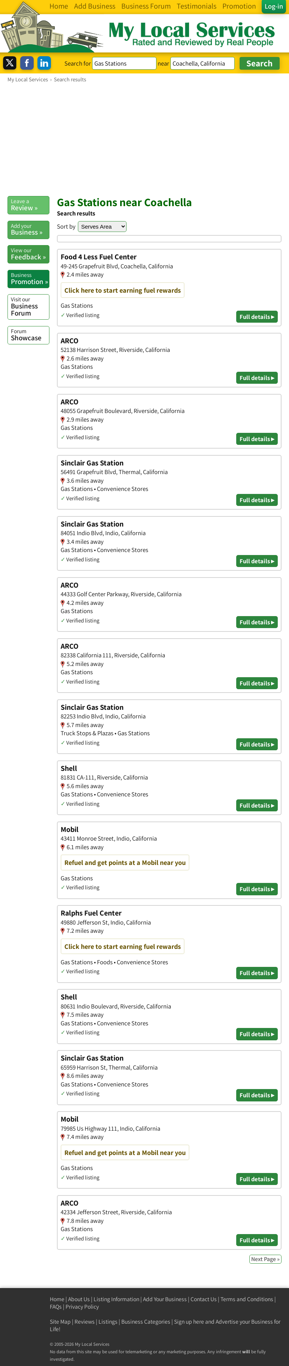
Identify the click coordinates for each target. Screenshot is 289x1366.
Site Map (60, 1321)
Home (57, 1299)
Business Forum (30, 306)
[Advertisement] (144, 139)
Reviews (84, 1321)
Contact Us (204, 1299)
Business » (30, 229)
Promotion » (30, 278)
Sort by (66, 226)
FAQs (56, 1306)
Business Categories (145, 1321)
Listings (108, 1321)
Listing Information (116, 1299)
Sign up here (189, 1321)
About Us (79, 1299)
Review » (30, 204)
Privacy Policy (82, 1306)
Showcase (30, 334)
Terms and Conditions (246, 1299)
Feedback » (30, 253)
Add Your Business (165, 1299)
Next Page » (265, 1259)
